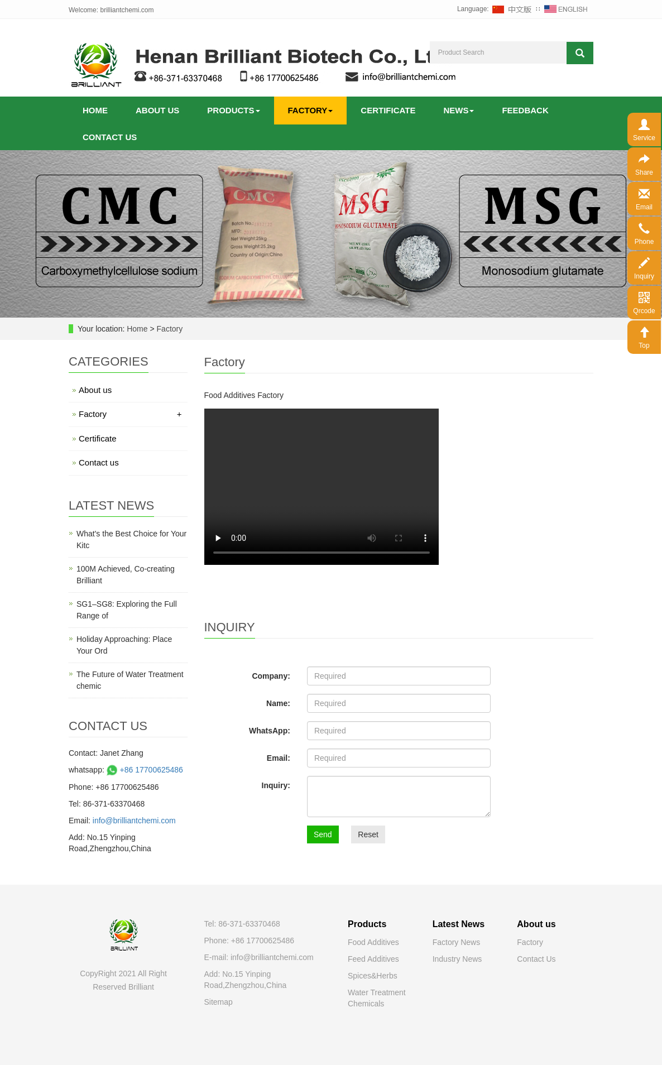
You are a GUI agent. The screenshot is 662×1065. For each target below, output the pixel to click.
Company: (271, 675)
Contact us (110, 137)
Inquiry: (276, 785)
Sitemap (218, 1001)
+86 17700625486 (143, 769)
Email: (278, 758)
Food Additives (373, 942)
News (458, 110)
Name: (278, 703)
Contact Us (536, 958)
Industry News (457, 958)
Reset (368, 834)
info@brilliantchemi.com (134, 820)
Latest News (458, 924)
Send (323, 834)
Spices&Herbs (372, 975)
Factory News (457, 942)
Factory (310, 110)
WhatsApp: (269, 730)
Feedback (525, 110)
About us (157, 110)
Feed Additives (373, 958)
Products (233, 110)
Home (95, 110)
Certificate (388, 110)
